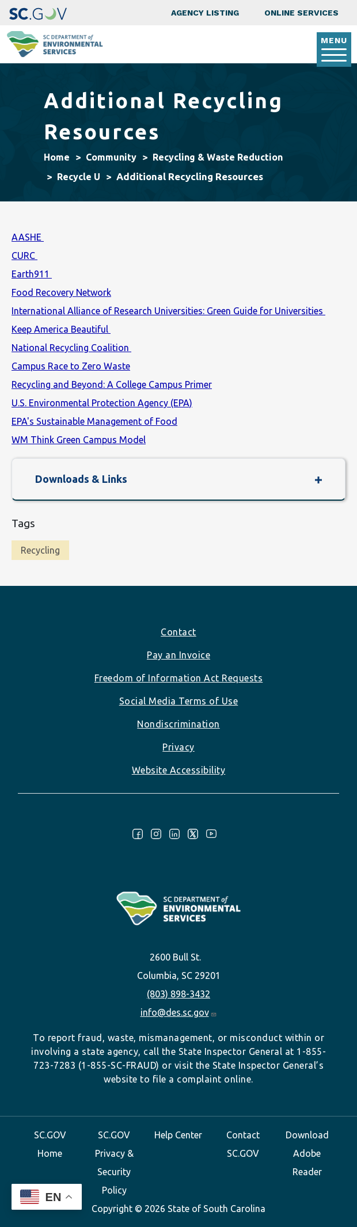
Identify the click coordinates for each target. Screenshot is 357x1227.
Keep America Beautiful (61, 329)
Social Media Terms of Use (178, 701)
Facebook (137, 834)
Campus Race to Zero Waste (71, 366)
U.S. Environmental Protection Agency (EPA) (102, 403)
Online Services (301, 12)
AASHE (28, 237)
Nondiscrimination (178, 724)
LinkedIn (174, 834)
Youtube (211, 834)
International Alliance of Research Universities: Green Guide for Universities (168, 311)
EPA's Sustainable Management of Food (94, 421)
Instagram (156, 834)
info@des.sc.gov (178, 1012)
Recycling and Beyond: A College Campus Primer (112, 384)
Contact (178, 632)
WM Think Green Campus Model (79, 440)
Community (111, 157)
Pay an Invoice (178, 655)
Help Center (178, 1135)
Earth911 (32, 274)
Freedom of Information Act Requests (178, 678)
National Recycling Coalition (71, 347)
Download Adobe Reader (307, 1153)
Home (57, 157)
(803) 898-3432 (178, 994)
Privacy (178, 747)
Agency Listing (205, 12)
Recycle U (78, 177)
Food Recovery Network (61, 292)
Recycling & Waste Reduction (218, 157)
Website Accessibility (179, 770)
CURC (24, 255)
